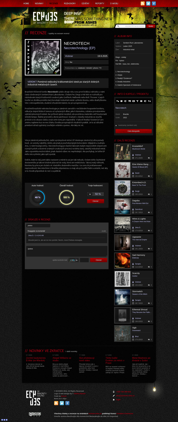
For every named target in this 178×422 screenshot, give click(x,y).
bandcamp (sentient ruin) (127, 125)
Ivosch (64, 396)
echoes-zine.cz (95, 414)
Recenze (53, 3)
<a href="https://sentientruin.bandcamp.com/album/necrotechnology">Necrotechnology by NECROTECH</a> (67, 132)
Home (26, 3)
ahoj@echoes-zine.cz (125, 396)
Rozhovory (70, 3)
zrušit (104, 231)
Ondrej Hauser (80, 394)
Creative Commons (125, 414)
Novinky (39, 3)
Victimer (69, 56)
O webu (114, 3)
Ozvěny (85, 3)
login (118, 400)
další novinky (72, 351)
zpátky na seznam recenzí (59, 34)
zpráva (66, 251)
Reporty (99, 3)
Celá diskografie (134, 131)
